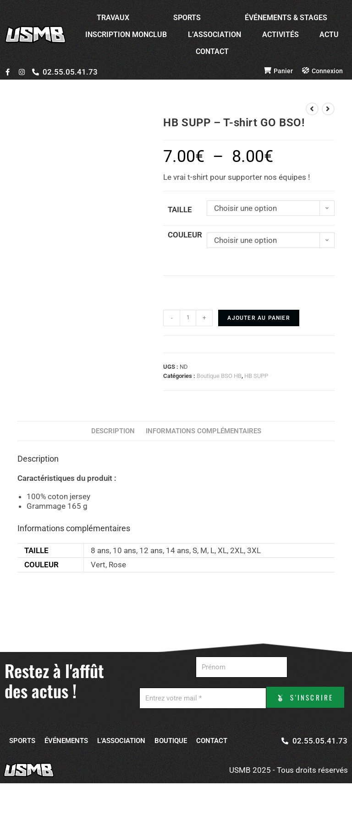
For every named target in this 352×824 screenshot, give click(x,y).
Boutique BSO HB (219, 375)
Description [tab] (113, 431)
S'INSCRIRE (241, 727)
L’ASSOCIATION (214, 34)
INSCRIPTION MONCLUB (126, 34)
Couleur (185, 234)
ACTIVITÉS (280, 34)
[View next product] (328, 108)
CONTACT (212, 51)
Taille (180, 209)
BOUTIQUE (170, 761)
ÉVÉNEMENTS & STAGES (286, 17)
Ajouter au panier (258, 318)
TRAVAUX (113, 17)
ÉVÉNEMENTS (66, 761)
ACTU (329, 34)
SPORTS (187, 17)
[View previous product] (312, 108)
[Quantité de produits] (188, 318)
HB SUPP (256, 375)
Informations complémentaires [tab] (203, 431)
